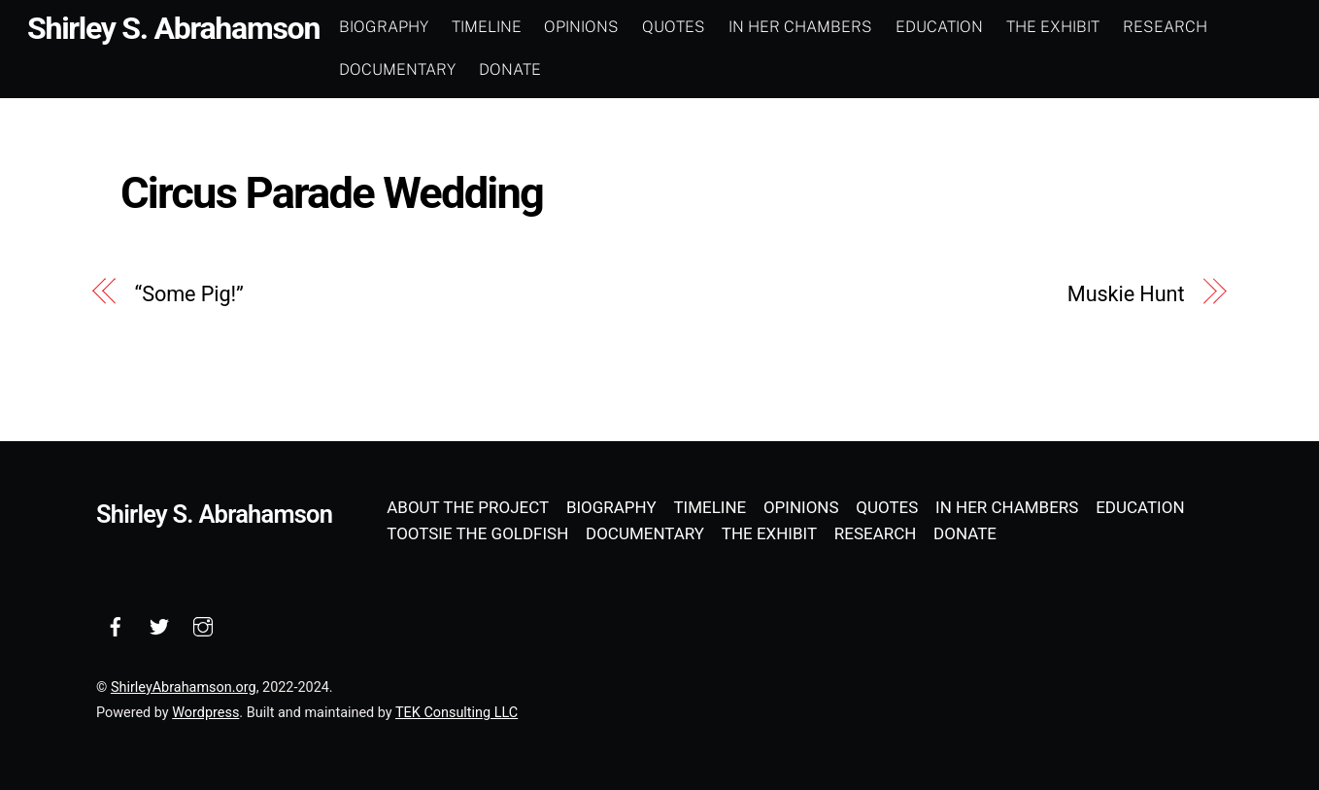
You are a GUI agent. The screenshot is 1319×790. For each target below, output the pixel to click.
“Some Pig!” (189, 294)
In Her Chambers (800, 26)
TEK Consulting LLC (456, 712)
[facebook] (115, 625)
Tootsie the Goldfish (477, 533)
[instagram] (203, 625)
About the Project (468, 507)
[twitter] (159, 625)
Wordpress (205, 712)
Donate (510, 69)
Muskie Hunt (1126, 294)
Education (939, 26)
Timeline (487, 26)
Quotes (673, 26)
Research (1165, 26)
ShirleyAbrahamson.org (183, 687)
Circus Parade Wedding (331, 193)
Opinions (581, 26)
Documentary (397, 69)
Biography (383, 26)
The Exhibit (1052, 26)
